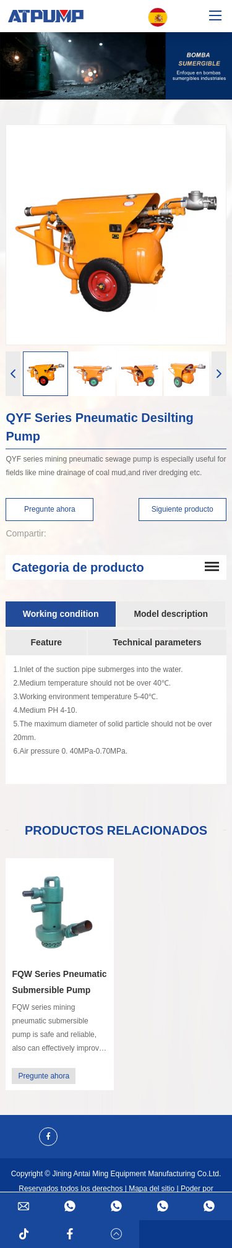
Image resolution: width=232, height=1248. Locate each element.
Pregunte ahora (49, 509)
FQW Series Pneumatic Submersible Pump (59, 982)
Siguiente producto (182, 509)
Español (158, 17)
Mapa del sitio (151, 1188)
